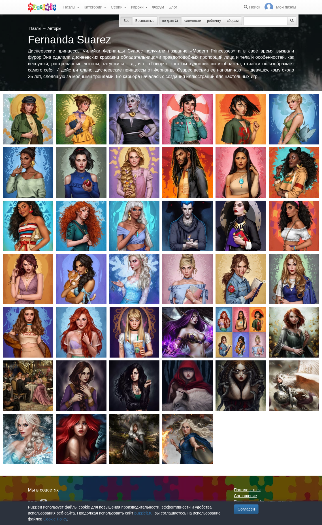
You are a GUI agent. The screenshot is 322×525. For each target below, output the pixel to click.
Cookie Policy (55, 519)
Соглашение (245, 496)
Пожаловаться (247, 490)
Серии (118, 7)
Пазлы (71, 7)
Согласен (246, 509)
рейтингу (214, 21)
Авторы (54, 28)
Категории (95, 7)
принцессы (68, 51)
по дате (170, 21)
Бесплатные (145, 21)
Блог (173, 7)
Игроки (139, 7)
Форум (158, 7)
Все (126, 21)
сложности (192, 21)
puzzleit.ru (143, 513)
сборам (232, 21)
